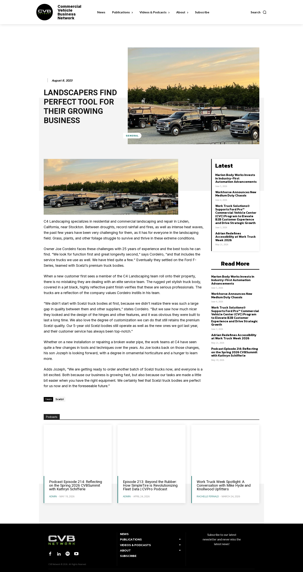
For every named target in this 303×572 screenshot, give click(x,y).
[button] (259, 12)
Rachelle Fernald (208, 496)
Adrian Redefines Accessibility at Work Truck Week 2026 (235, 236)
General (132, 135)
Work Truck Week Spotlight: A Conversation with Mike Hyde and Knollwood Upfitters (224, 485)
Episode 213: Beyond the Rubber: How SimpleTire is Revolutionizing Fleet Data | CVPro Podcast (150, 485)
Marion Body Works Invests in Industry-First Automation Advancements (236, 178)
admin (53, 496)
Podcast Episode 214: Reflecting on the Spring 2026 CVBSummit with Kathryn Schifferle (234, 352)
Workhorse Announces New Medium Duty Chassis (235, 194)
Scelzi (59, 399)
